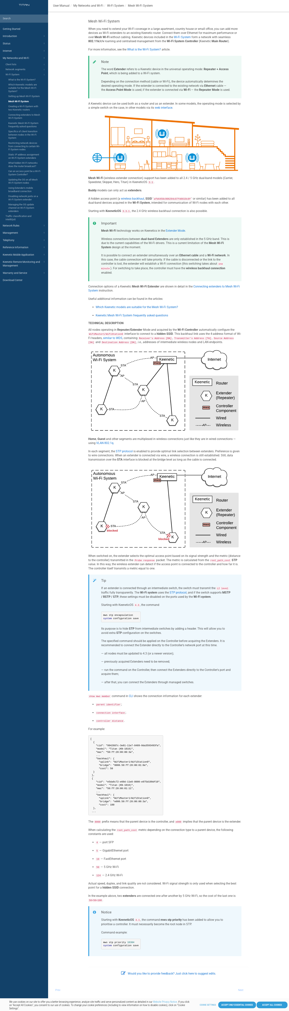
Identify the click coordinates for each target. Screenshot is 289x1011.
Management (24, 233)
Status (24, 43)
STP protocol (124, 451)
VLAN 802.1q (104, 443)
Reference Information (24, 247)
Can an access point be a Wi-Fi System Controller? (24, 173)
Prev (57, 990)
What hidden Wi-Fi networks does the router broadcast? (23, 165)
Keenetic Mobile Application (24, 255)
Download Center (12, 280)
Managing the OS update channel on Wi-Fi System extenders (21, 207)
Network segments (26, 70)
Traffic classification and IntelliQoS (18, 218)
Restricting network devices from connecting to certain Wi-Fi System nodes (24, 146)
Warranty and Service (24, 273)
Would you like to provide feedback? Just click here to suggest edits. (168, 973)
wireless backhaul (132, 198)
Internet (24, 51)
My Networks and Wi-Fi (24, 58)
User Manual (61, 5)
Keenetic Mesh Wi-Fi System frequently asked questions (23, 125)
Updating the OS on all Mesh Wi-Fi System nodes (23, 181)
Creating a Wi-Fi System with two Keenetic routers (23, 108)
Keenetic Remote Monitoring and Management (24, 263)
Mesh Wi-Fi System (18, 101)
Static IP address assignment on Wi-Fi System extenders (23, 156)
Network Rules (24, 226)
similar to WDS (112, 338)
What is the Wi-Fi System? (22, 79)
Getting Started (11, 28)
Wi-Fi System (26, 75)
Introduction (24, 36)
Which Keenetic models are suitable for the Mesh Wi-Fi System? (22, 87)
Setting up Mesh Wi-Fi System (24, 96)
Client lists (26, 65)
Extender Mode (175, 230)
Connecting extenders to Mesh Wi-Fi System (24, 116)
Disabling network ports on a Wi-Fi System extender (23, 198)
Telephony (24, 240)
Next (240, 990)
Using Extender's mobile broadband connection (20, 190)
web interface (163, 107)
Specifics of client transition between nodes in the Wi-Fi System (22, 134)
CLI (131, 696)
